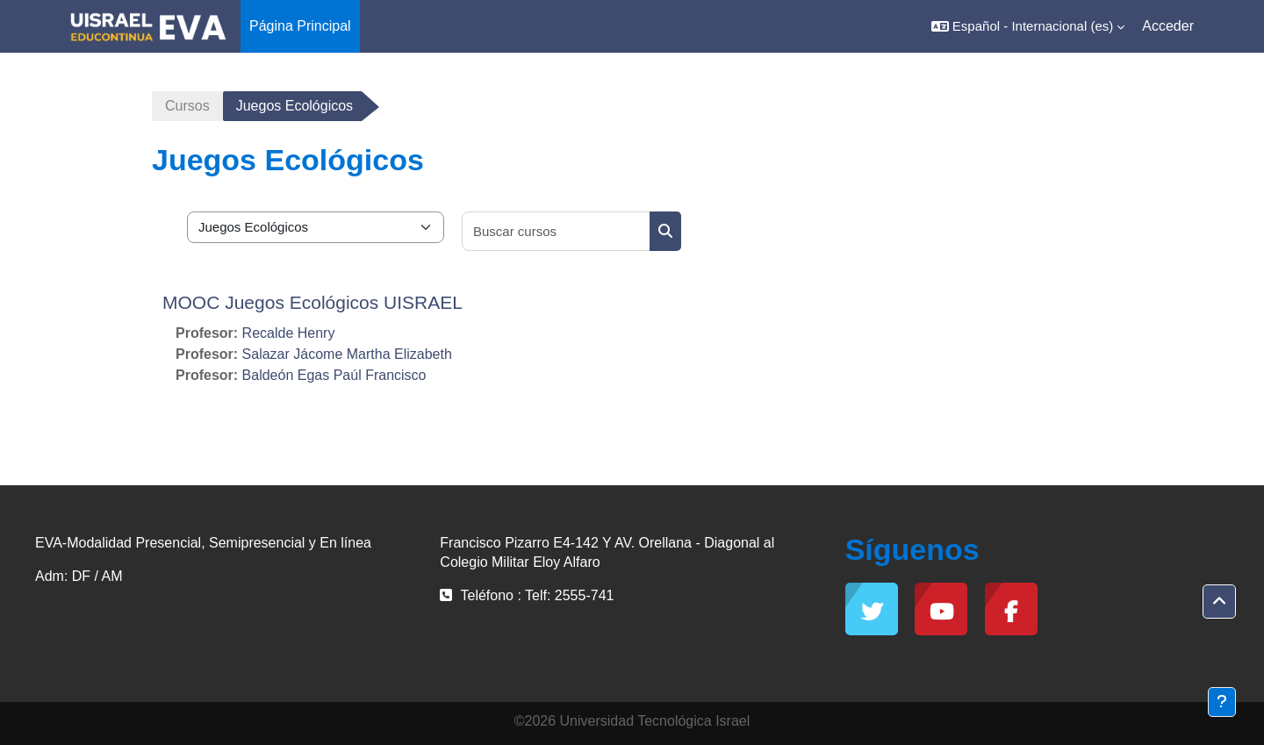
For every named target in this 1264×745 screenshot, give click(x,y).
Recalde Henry (288, 333)
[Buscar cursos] (556, 231)
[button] (1028, 26)
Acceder (1168, 25)
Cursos (187, 105)
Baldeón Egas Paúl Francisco (334, 375)
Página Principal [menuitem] (300, 25)
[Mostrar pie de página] (1222, 702)
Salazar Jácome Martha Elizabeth (347, 354)
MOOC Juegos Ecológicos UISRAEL (312, 302)
